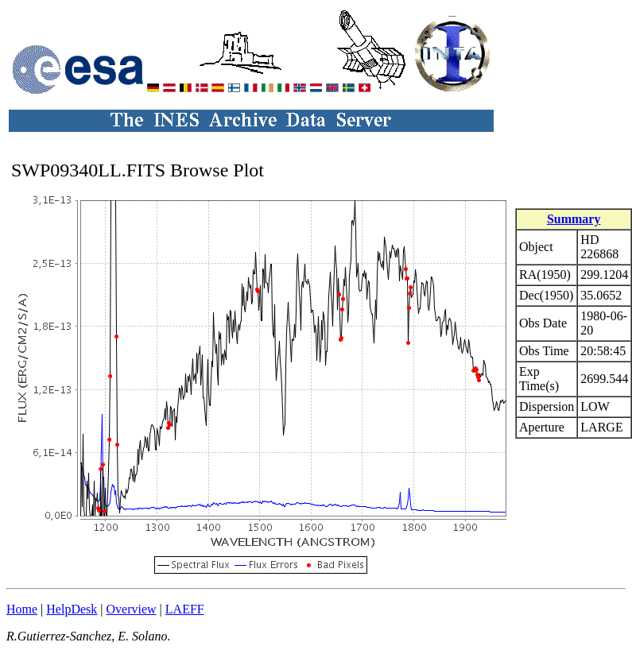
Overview (132, 609)
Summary (574, 219)
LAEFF (184, 609)
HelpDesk (71, 609)
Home (21, 609)
